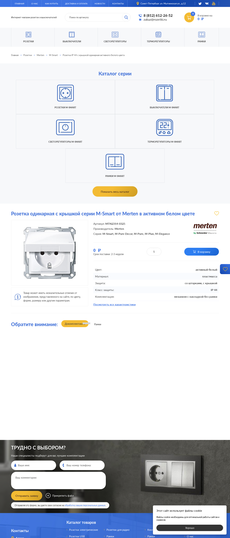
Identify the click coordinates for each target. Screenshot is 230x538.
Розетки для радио (118, 459)
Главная (19, 3)
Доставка (192, 479)
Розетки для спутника (82, 506)
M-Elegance (162, 165)
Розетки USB (77, 466)
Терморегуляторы (158, 41)
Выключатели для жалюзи (123, 499)
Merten (40, 55)
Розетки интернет (80, 499)
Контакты (118, 3)
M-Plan (149, 165)
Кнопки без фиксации (160, 459)
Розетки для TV (116, 473)
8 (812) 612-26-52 (158, 15)
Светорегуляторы (115, 41)
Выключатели (115, 479)
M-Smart (53, 55)
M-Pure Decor (123, 165)
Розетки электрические (83, 459)
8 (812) (27, 489)
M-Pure (138, 165)
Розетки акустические (82, 479)
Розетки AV (76, 486)
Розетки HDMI (78, 473)
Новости (100, 3)
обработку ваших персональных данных (85, 435)
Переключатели (116, 486)
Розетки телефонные (82, 492)
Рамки (202, 41)
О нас (34, 3)
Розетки (27, 55)
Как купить (51, 3)
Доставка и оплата (76, 3)
